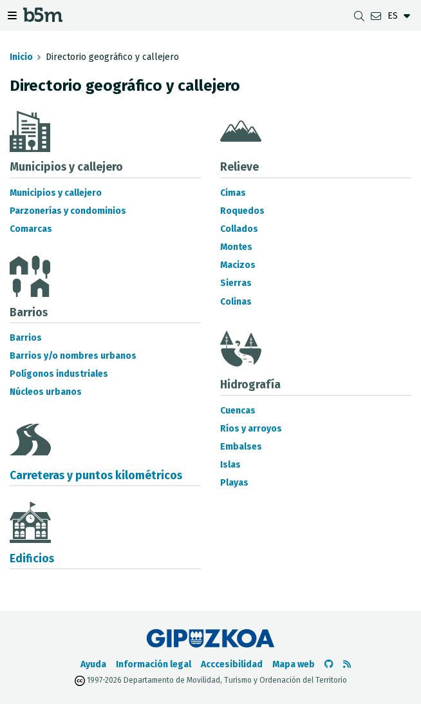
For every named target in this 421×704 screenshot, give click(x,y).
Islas (230, 464)
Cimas (233, 192)
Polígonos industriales (59, 373)
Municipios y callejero (56, 192)
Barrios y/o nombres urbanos (73, 355)
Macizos (238, 265)
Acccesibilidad (232, 664)
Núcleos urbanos (46, 391)
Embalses (241, 446)
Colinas (236, 301)
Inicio (21, 57)
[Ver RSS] (347, 664)
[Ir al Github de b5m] (328, 664)
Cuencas (238, 410)
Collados (239, 229)
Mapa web (293, 664)
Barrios (26, 337)
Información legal (153, 664)
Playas (234, 482)
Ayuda (93, 664)
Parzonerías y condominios (68, 210)
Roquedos (242, 210)
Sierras (236, 283)
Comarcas (31, 229)
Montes (236, 247)
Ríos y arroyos (251, 428)
